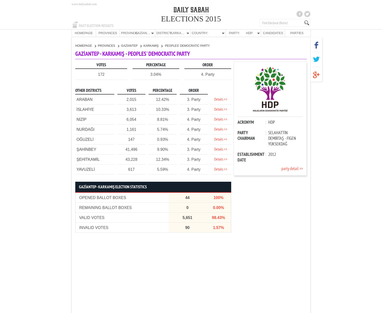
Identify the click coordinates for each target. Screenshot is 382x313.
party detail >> (292, 168)
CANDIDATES (273, 33)
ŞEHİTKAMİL (88, 159)
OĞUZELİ (85, 139)
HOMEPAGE (84, 33)
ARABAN (84, 99)
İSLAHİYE (85, 109)
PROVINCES (107, 33)
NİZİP (81, 119)
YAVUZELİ (85, 169)
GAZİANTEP (131, 45)
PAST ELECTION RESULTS (96, 26)
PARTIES (296, 33)
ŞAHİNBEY (86, 149)
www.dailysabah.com (84, 4)
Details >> (220, 99)
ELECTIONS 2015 (191, 18)
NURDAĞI (85, 129)
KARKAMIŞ (152, 45)
